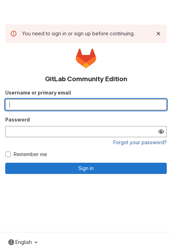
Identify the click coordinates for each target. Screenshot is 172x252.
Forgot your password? (140, 142)
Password (17, 119)
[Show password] (161, 131)
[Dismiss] (158, 33)
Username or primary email (38, 93)
